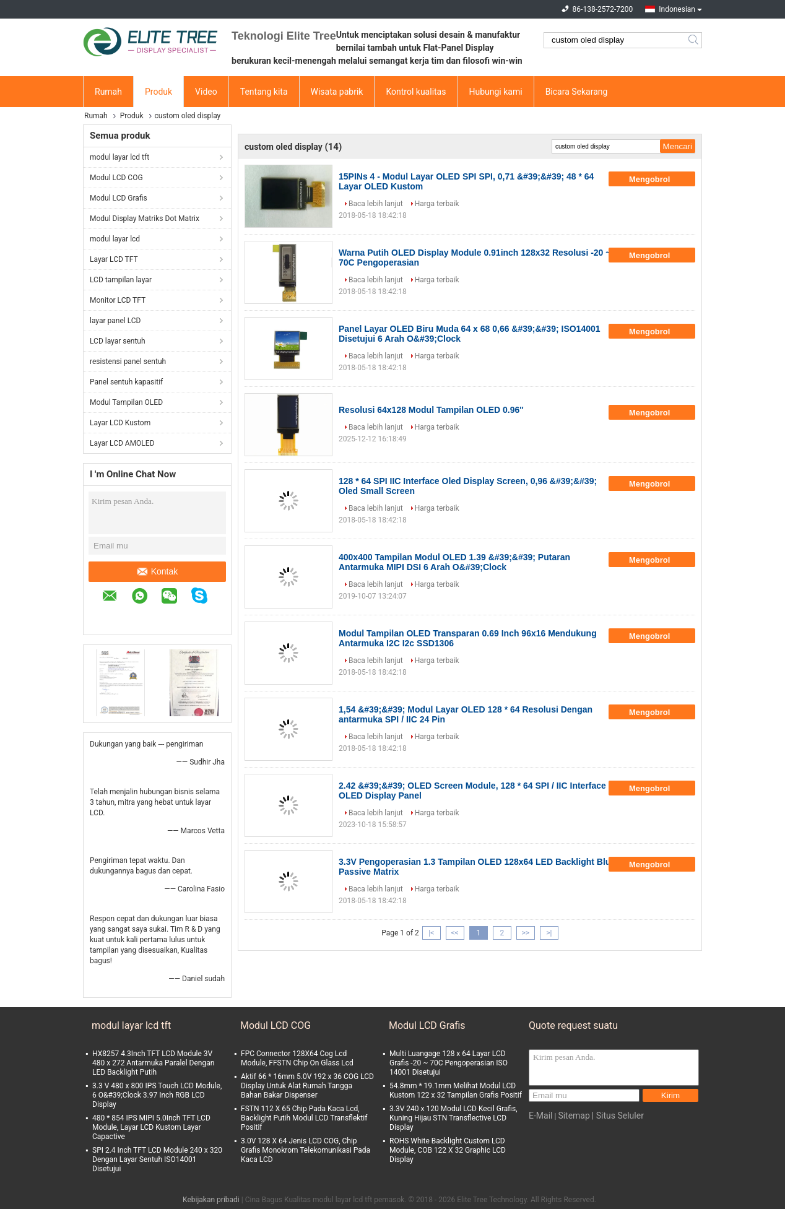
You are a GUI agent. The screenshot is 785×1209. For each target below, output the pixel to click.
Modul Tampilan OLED (126, 402)
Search (694, 40)
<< (455, 933)
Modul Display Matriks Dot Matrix (144, 218)
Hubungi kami (495, 92)
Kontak (157, 571)
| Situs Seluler (618, 1115)
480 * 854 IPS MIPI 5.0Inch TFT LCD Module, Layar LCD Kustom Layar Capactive (151, 1127)
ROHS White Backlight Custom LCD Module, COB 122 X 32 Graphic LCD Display (447, 1150)
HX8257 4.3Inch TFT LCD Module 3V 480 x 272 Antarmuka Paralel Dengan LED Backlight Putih (153, 1063)
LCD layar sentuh (117, 341)
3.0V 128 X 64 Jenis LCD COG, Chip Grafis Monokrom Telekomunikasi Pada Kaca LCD (305, 1150)
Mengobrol (658, 179)
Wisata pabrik (337, 92)
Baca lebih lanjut (376, 203)
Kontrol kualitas (416, 92)
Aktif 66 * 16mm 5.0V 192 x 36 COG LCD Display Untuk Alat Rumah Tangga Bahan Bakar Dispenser (307, 1085)
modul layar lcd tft (119, 157)
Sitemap (573, 1115)
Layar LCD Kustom (120, 422)
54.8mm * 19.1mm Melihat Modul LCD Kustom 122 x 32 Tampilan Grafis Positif (455, 1090)
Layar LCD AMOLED (122, 443)
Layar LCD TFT (114, 259)
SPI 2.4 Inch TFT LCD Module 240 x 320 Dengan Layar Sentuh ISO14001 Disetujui (157, 1159)
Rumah (108, 92)
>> (525, 933)
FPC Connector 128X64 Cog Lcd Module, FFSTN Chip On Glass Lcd (297, 1058)
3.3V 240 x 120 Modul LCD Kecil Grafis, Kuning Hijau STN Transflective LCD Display (453, 1118)
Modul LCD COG (116, 177)
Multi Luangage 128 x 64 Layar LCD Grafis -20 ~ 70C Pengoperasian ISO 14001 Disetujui (448, 1063)
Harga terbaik (437, 203)
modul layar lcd (115, 239)
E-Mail (540, 1115)
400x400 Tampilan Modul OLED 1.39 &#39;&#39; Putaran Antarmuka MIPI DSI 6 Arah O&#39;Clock (454, 562)
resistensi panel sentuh (128, 361)
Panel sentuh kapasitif (126, 382)
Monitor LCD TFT (117, 300)
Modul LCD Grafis (118, 198)
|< (431, 933)
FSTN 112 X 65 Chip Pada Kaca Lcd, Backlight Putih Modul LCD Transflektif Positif (304, 1118)
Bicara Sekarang (576, 92)
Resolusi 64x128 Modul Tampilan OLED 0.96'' (431, 410)
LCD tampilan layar (121, 279)
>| (549, 933)
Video (206, 92)
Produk (158, 92)
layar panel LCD (115, 320)
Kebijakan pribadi (211, 1199)
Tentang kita (264, 92)
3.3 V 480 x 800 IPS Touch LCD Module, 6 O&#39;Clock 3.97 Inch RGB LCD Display (157, 1095)
